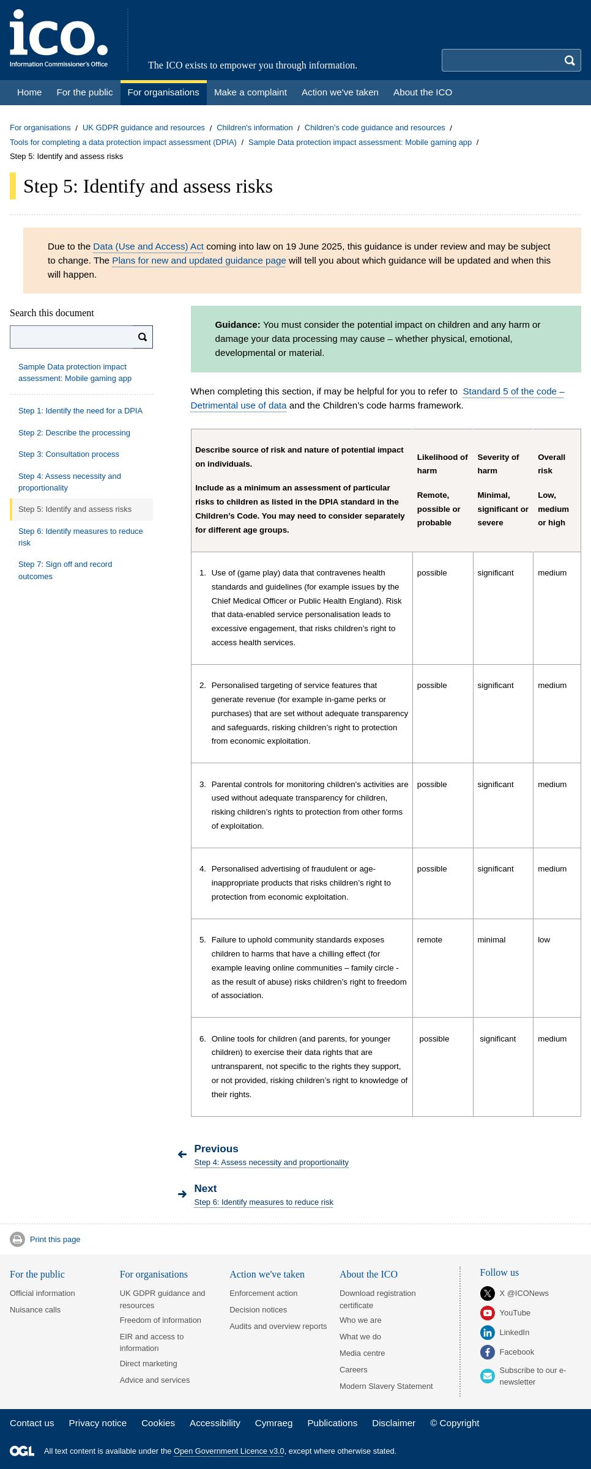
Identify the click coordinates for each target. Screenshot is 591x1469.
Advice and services (155, 1380)
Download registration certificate (378, 1299)
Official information (42, 1293)
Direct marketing (148, 1363)
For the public (37, 1274)
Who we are (361, 1320)
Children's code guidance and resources (375, 128)
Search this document (52, 313)
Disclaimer (393, 1423)
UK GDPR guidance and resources (144, 128)
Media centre (362, 1353)
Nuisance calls (35, 1309)
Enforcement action (263, 1293)
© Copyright (454, 1423)
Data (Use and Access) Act (148, 246)
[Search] (143, 336)
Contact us (32, 1423)
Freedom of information (160, 1320)
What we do (360, 1336)
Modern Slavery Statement (386, 1386)
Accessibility (215, 1423)
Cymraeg (274, 1423)
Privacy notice (98, 1423)
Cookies (158, 1423)
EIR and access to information (152, 1342)
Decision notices (258, 1309)
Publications (332, 1423)
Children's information (254, 128)
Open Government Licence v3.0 (229, 1451)
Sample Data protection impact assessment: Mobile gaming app (360, 142)
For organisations (40, 128)
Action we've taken (267, 1274)
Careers (354, 1369)
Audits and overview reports (278, 1326)
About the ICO (369, 1274)
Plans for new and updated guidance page (199, 260)
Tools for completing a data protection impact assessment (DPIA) (123, 142)
